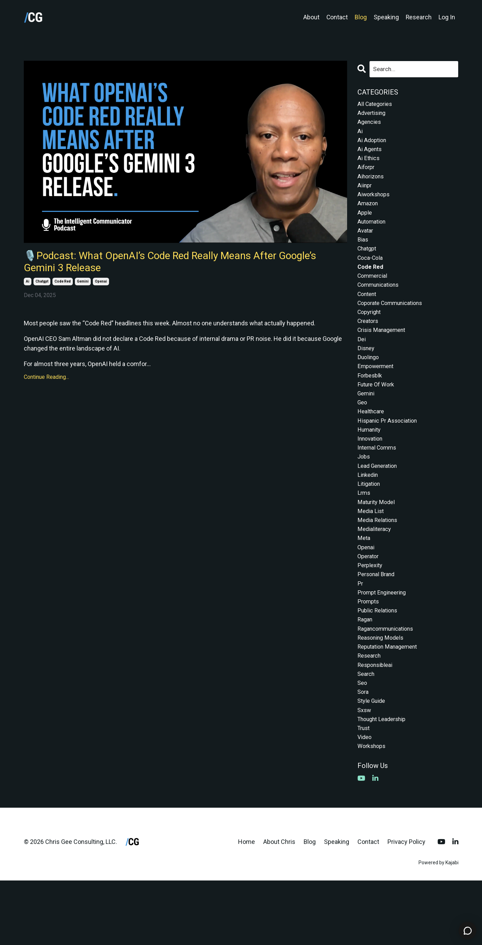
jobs (364, 492)
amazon (368, 214)
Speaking (386, 17)
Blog (360, 17)
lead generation (379, 502)
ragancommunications (389, 681)
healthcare (372, 442)
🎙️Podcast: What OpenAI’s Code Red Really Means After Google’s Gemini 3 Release (179, 264)
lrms (364, 532)
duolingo (369, 383)
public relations (379, 661)
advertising (372, 114)
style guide (372, 760)
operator (369, 601)
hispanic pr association (390, 452)
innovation (371, 472)
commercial (374, 293)
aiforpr (366, 174)
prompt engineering (384, 641)
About (311, 17)
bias (363, 253)
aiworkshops (375, 204)
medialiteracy (375, 571)
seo (362, 740)
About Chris (279, 906)
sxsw (365, 770)
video (365, 800)
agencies (370, 124)
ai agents (370, 154)
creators (369, 343)
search (367, 731)
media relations (379, 561)
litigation (369, 522)
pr (360, 631)
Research (418, 17)
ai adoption (372, 144)
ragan (365, 671)
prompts (369, 651)
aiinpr (365, 194)
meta (364, 581)
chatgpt (42, 286)
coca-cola (371, 273)
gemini (83, 286)
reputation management (391, 701)
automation (373, 234)
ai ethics (369, 164)
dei (361, 363)
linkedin (368, 512)
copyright (370, 333)
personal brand (378, 621)
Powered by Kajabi (439, 927)
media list (371, 551)
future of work (378, 412)
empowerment (377, 392)
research (370, 711)
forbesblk (370, 402)
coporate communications (394, 323)
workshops (373, 810)
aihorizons (372, 184)
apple (365, 224)
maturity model (377, 541)
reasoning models (382, 691)
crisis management (384, 353)
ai (27, 286)
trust (364, 790)
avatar (366, 244)
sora (363, 750)
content (368, 313)
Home (246, 906)
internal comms (379, 482)
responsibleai (376, 721)
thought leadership (384, 780)
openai (101, 286)
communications (381, 303)
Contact (336, 17)
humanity (370, 462)
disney (366, 373)
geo (362, 432)
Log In (447, 17)
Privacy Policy (406, 906)
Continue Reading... (46, 382)
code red (63, 286)
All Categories (376, 104)
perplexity (371, 611)
